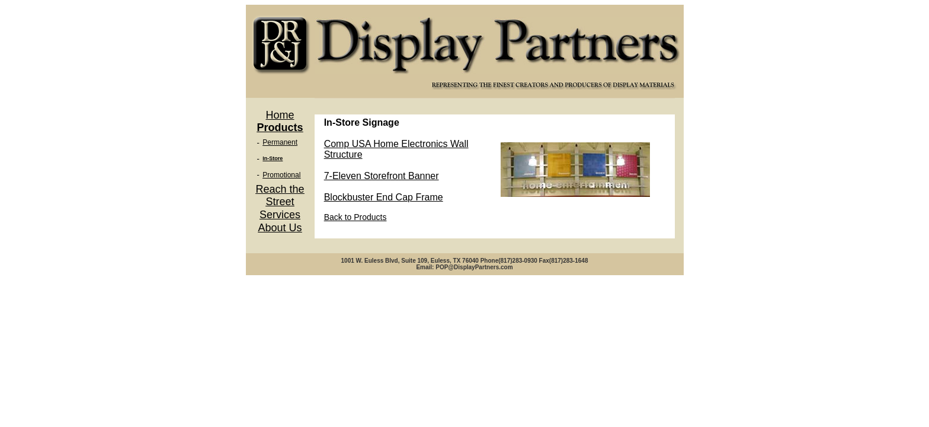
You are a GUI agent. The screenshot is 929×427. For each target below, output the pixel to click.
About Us (280, 228)
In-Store (272, 158)
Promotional (281, 175)
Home (279, 115)
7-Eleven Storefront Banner (381, 176)
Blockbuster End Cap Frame (383, 197)
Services (280, 215)
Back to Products (355, 217)
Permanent (279, 142)
